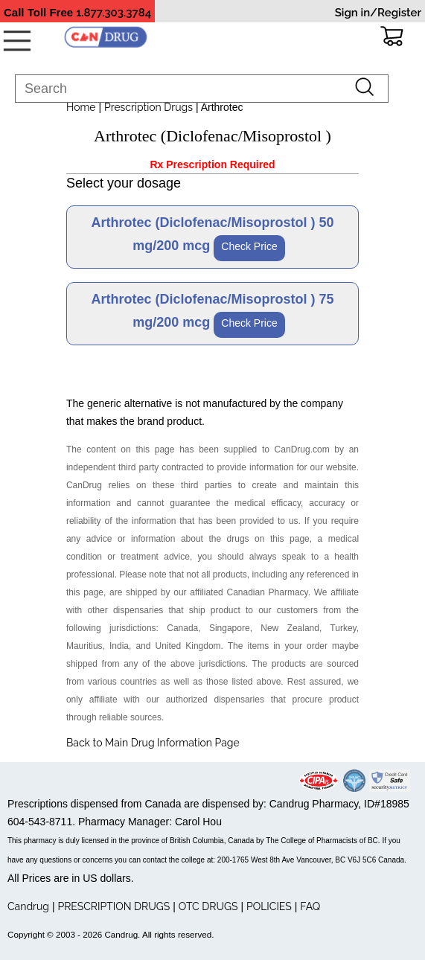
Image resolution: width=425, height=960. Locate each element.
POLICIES (269, 906)
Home (81, 107)
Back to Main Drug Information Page (153, 743)
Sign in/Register (378, 12)
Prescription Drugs (148, 107)
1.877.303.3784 (113, 12)
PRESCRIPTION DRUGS (113, 906)
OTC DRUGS (208, 906)
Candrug (28, 906)
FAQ (310, 906)
